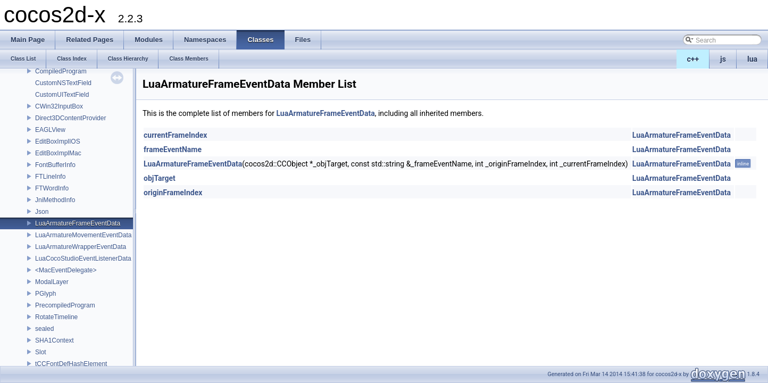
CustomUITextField (62, 94)
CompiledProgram (61, 71)
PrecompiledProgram (65, 305)
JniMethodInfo (55, 200)
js (723, 59)
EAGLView (50, 130)
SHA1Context (54, 340)
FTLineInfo (50, 176)
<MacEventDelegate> (65, 270)
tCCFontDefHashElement (71, 364)
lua (752, 59)
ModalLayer (52, 282)
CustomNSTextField (63, 83)
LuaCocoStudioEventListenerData (83, 258)
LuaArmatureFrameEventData (77, 223)
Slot (40, 352)
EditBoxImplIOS (57, 141)
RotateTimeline (56, 317)
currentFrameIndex (175, 135)
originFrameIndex (173, 192)
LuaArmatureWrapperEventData (80, 247)
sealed (44, 328)
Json (41, 211)
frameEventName (173, 149)
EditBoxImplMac (58, 153)
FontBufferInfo (55, 165)
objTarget (160, 178)
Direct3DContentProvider (70, 118)
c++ (693, 59)
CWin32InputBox (59, 106)
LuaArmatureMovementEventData (83, 235)
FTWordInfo (52, 188)
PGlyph (45, 293)
